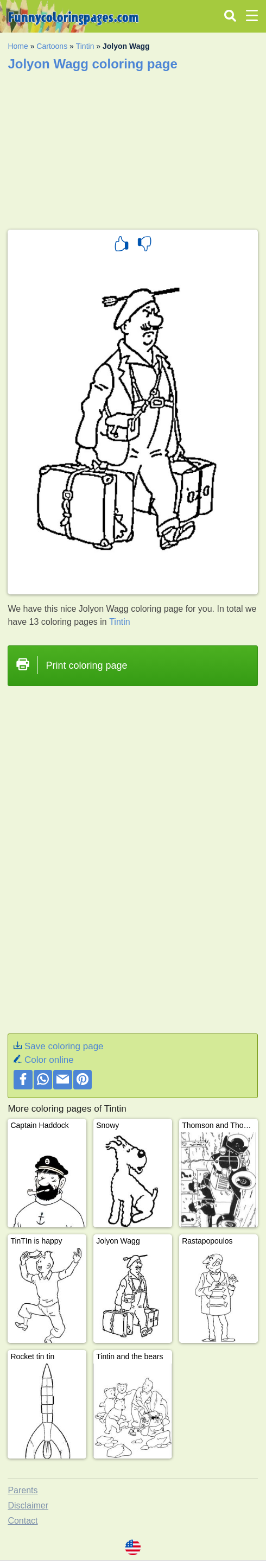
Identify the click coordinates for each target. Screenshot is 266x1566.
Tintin (85, 46)
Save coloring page (64, 1046)
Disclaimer (28, 1505)
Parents (22, 1490)
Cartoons (51, 46)
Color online (49, 1060)
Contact (22, 1520)
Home (18, 46)
